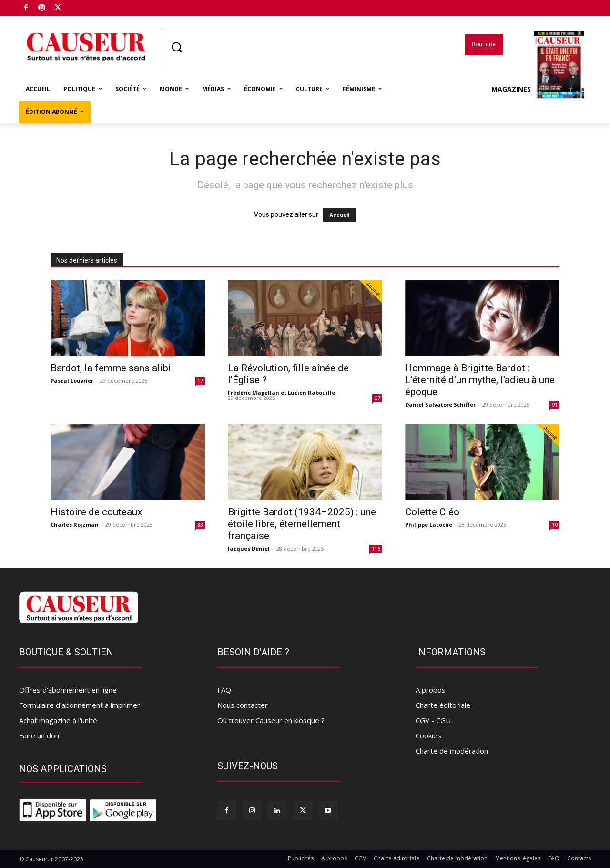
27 (377, 398)
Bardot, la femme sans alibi (111, 368)
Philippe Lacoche (428, 524)
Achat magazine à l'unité (58, 720)
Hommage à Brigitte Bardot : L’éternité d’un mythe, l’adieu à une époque (480, 380)
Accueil (339, 215)
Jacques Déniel (249, 548)
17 (200, 381)
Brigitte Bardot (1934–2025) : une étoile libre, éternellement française (302, 523)
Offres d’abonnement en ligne (68, 689)
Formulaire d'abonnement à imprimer (79, 705)
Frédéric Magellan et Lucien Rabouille (281, 392)
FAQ (224, 689)
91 (555, 404)
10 (555, 524)
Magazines (537, 89)
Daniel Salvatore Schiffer (440, 404)
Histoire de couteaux (96, 512)
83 (200, 524)
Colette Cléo (432, 512)
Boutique (80, 6)
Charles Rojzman (75, 524)
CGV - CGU (433, 720)
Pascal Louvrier (72, 380)
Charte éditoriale (443, 705)
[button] (176, 47)
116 (376, 548)
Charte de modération (452, 751)
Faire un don (39, 735)
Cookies (428, 735)
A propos (431, 689)
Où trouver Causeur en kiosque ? (271, 720)
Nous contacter (242, 705)
